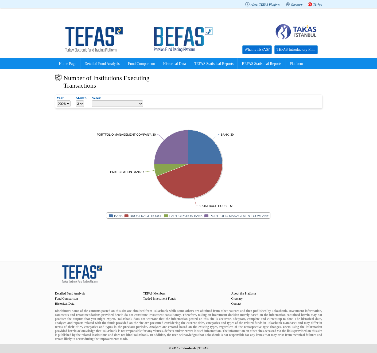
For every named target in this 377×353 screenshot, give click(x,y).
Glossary (296, 4)
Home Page (67, 64)
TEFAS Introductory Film (296, 50)
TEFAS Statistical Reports (214, 64)
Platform (296, 64)
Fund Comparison (141, 64)
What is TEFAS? (257, 50)
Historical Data (174, 64)
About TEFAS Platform (265, 4)
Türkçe (317, 4)
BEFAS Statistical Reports (261, 64)
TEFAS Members (154, 293)
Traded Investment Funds (159, 298)
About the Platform (243, 293)
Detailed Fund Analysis (101, 64)
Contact (236, 303)
